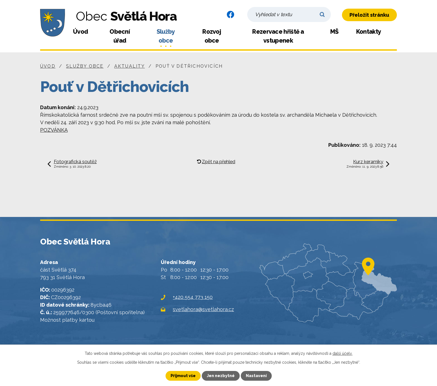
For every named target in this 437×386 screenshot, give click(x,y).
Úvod (80, 31)
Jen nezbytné (221, 375)
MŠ (334, 31)
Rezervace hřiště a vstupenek (278, 36)
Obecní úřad (120, 36)
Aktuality (129, 66)
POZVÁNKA (54, 130)
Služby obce (166, 36)
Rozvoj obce (211, 36)
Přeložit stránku (369, 15)
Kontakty (368, 31)
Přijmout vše (183, 375)
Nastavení (256, 375)
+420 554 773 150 (193, 297)
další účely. (342, 353)
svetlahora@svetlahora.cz (203, 309)
